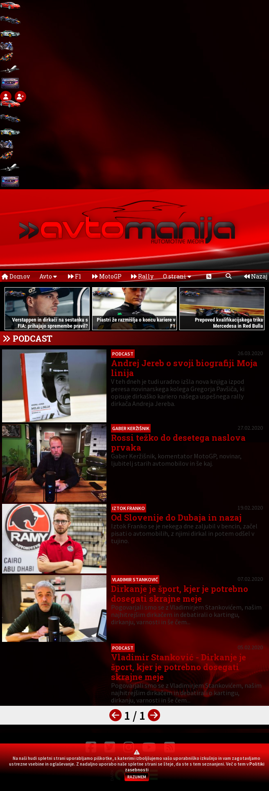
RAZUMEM (136, 777)
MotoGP (107, 276)
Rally (142, 276)
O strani (177, 276)
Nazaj (255, 276)
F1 (74, 276)
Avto (48, 276)
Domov (16, 276)
